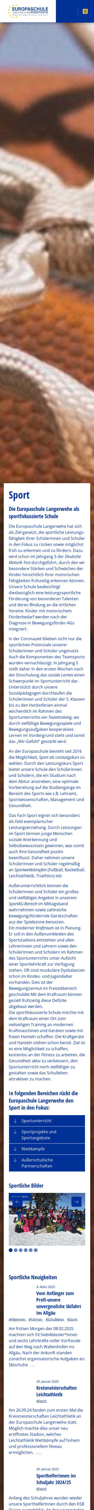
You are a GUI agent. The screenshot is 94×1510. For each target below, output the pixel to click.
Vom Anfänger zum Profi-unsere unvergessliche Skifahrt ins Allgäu (58, 1303)
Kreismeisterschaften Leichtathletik (56, 1391)
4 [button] (26, 1250)
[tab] (47, 1120)
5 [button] (31, 1250)
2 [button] (16, 1250)
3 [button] (21, 1250)
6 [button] (36, 1250)
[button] (47, 1120)
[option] (47, 1219)
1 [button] (11, 1250)
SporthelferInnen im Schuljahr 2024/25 (56, 1479)
